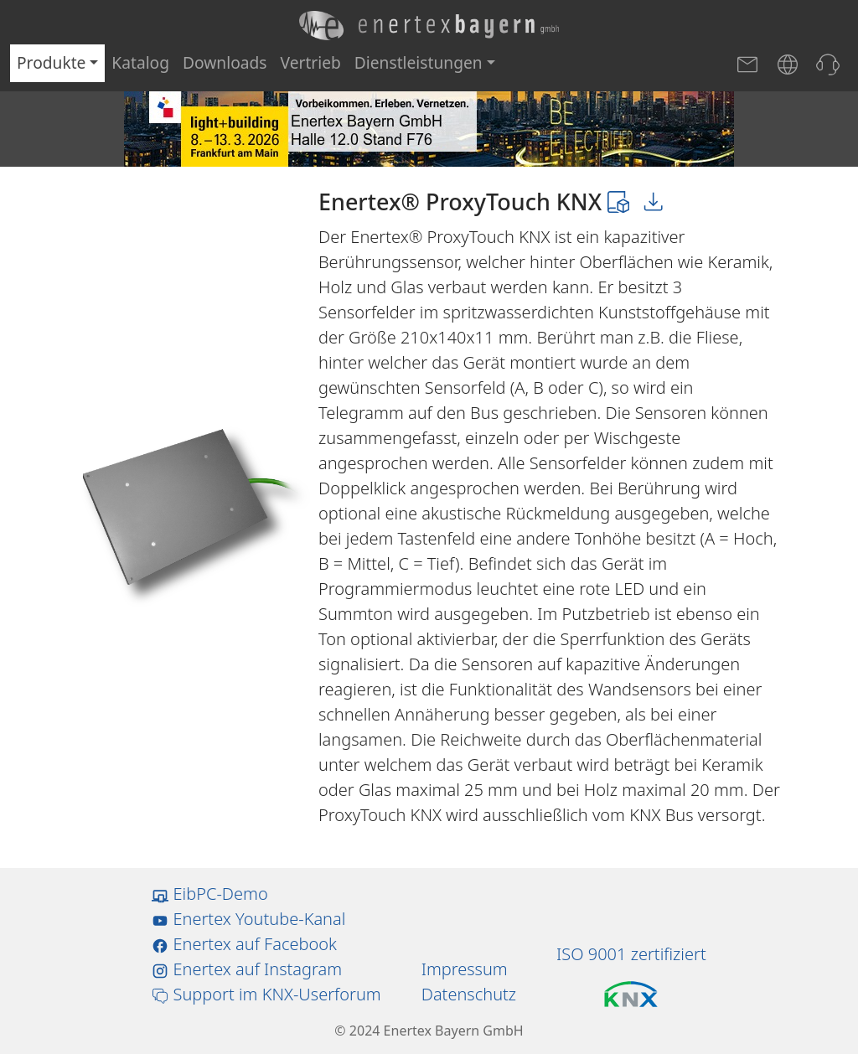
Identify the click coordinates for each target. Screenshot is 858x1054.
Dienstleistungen (418, 62)
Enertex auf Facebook (244, 944)
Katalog (140, 62)
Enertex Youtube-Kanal (248, 918)
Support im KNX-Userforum (266, 994)
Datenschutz (468, 994)
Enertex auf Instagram (247, 969)
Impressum (464, 969)
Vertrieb (311, 62)
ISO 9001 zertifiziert (631, 954)
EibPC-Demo (209, 893)
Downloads (225, 62)
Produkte (51, 62)
